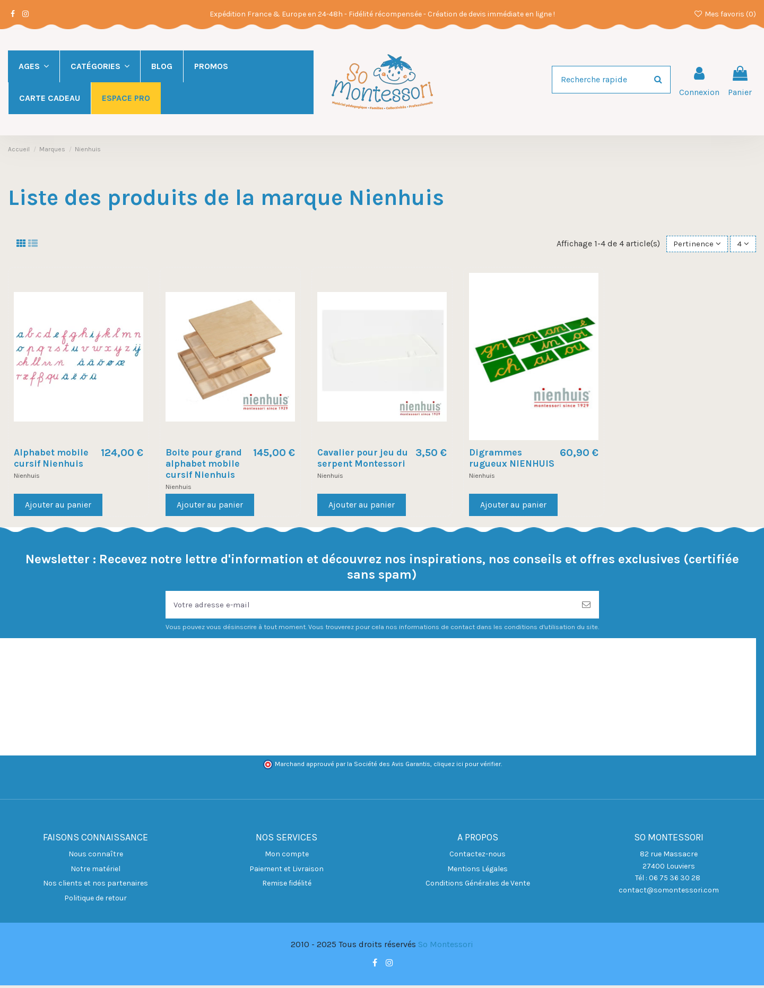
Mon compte (287, 857)
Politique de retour (95, 900)
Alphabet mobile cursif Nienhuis (51, 459)
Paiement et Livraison (286, 871)
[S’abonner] (586, 607)
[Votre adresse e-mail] (370, 607)
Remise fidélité (286, 886)
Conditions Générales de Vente (478, 886)
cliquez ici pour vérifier (467, 766)
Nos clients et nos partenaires (95, 886)
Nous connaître (95, 857)
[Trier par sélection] (696, 244)
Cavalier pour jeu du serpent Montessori (362, 459)
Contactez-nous (477, 857)
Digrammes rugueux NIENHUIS (511, 459)
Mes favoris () (724, 14)
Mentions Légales (477, 871)
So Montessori (445, 947)
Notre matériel (95, 871)
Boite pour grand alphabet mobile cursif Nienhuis (204, 464)
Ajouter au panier (58, 506)
